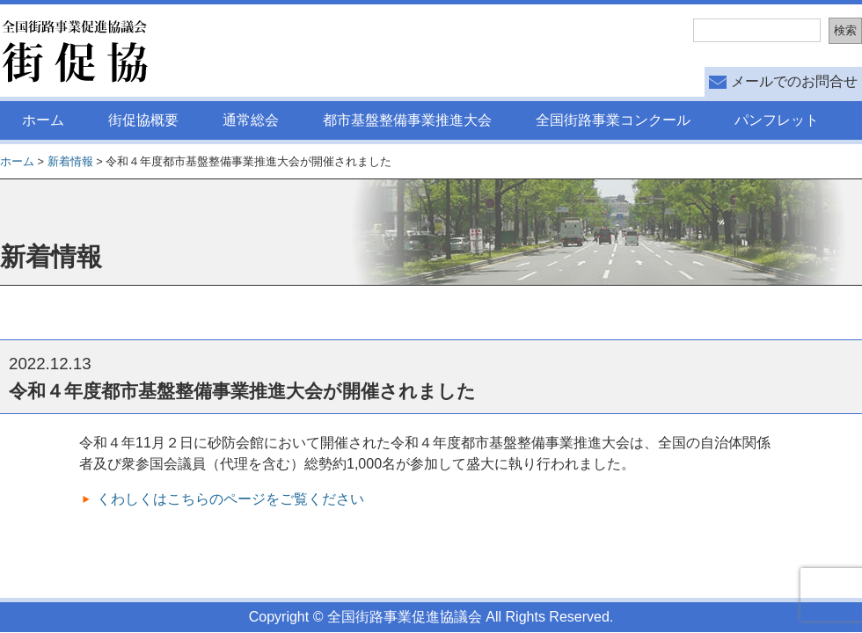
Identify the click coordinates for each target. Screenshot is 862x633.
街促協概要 (143, 120)
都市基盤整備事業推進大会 (407, 120)
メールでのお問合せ (794, 81)
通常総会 (251, 120)
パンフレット (776, 120)
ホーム (43, 120)
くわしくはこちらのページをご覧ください (230, 498)
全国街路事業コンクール (613, 120)
